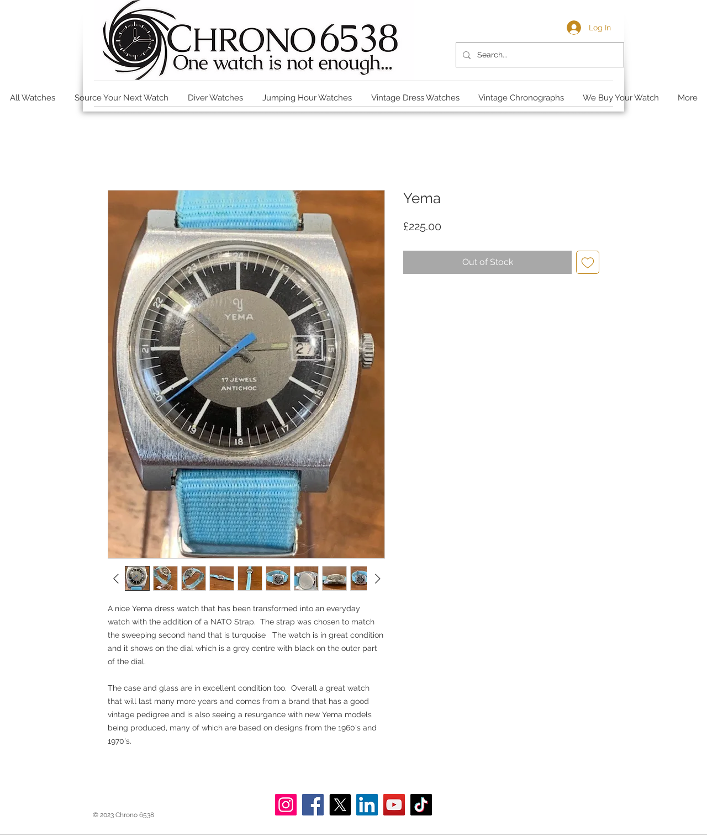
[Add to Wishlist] (587, 262)
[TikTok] (421, 804)
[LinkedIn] (367, 804)
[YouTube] (394, 804)
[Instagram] (286, 804)
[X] (340, 804)
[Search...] (538, 55)
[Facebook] (313, 804)
